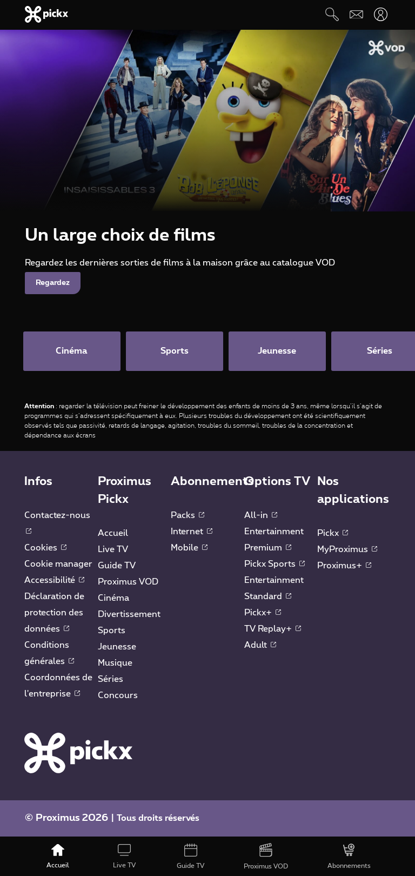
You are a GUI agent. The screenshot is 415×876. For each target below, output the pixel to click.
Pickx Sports (274, 565)
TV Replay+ (272, 630)
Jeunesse (117, 647)
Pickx (332, 534)
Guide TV (117, 566)
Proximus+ (344, 566)
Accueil (113, 534)
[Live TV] (124, 857)
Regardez (53, 283)
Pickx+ (262, 613)
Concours (118, 696)
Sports (111, 631)
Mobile (189, 549)
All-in (260, 516)
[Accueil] (58, 857)
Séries (110, 680)
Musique (115, 664)
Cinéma (113, 599)
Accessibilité (54, 581)
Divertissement (129, 615)
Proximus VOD (128, 583)
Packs (187, 516)
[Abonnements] (349, 857)
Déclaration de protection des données (54, 613)
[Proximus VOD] (266, 857)
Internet (191, 532)
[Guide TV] (190, 857)
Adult (260, 646)
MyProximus (347, 550)
